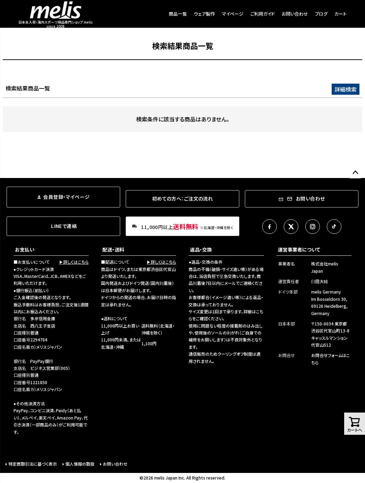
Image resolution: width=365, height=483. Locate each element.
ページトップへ (355, 172)
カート (340, 13)
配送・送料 (113, 249)
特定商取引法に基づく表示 (32, 464)
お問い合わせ (295, 13)
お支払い (24, 249)
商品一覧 (178, 13)
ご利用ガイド (262, 13)
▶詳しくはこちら (74, 262)
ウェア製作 (204, 13)
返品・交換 (201, 249)
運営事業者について (299, 249)
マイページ (232, 13)
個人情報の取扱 (79, 464)
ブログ (321, 13)
